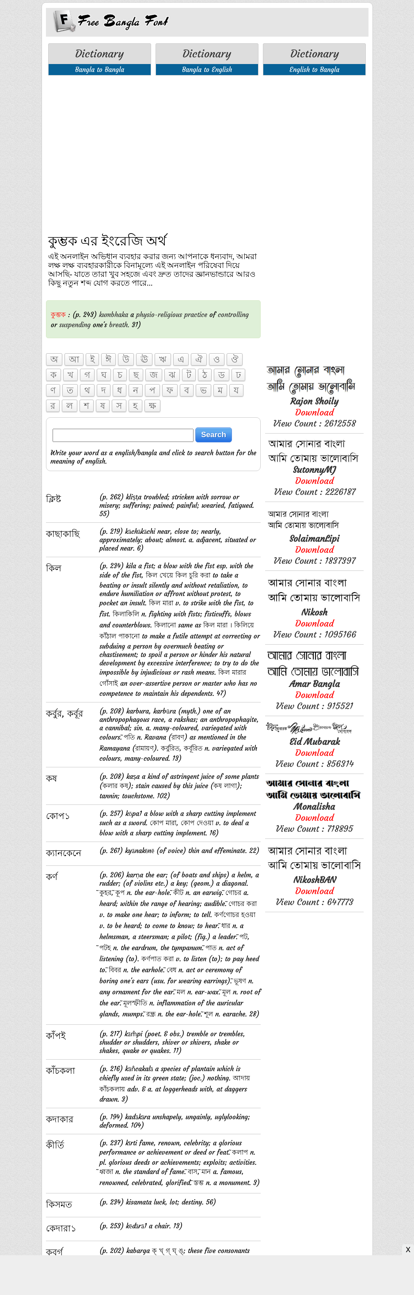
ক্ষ (152, 406)
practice (195, 314)
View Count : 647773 (314, 890)
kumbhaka (113, 314)
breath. (119, 325)
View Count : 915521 (314, 694)
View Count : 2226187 (314, 480)
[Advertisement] (153, 148)
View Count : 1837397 (314, 549)
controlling (233, 314)
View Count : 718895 (314, 817)
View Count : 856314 (314, 752)
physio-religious (159, 314)
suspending (75, 325)
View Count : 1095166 (314, 623)
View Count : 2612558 (314, 412)
